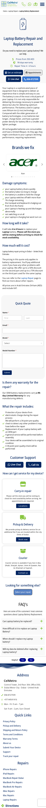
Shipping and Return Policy (15, 730)
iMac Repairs (8, 791)
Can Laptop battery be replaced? (17, 621)
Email (6, 325)
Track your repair (11, 756)
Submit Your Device (12, 747)
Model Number (9, 351)
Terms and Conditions (13, 734)
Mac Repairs (8, 795)
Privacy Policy (9, 721)
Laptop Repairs (10, 799)
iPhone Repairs (10, 769)
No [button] (31, 660)
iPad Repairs (8, 773)
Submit (7, 372)
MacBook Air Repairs (12, 786)
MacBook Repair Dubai (13, 778)
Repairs (23, 762)
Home (5, 11)
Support (6, 751)
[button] (42, 4)
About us (7, 743)
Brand (6, 338)
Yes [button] (22, 660)
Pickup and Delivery (12, 725)
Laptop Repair (13, 11)
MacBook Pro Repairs (12, 782)
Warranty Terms (10, 738)
